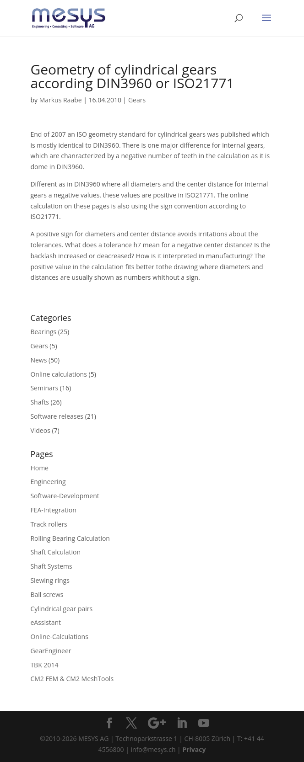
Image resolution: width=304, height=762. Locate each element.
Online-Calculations (59, 636)
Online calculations (58, 374)
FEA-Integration (53, 510)
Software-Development (64, 495)
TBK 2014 (44, 665)
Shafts (39, 402)
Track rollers (48, 524)
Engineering (47, 481)
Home (39, 468)
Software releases (56, 416)
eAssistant (45, 622)
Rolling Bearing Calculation (70, 538)
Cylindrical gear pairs (61, 608)
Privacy (194, 749)
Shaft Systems (51, 566)
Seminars (44, 388)
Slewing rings (49, 580)
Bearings (43, 331)
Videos (40, 430)
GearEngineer (50, 650)
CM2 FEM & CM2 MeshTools (72, 678)
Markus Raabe (60, 100)
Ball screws (46, 594)
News (38, 360)
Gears (137, 100)
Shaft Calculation (55, 552)
